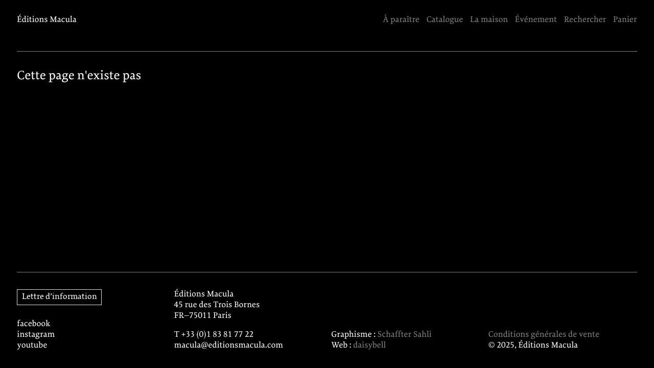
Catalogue (445, 19)
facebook (33, 323)
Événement (536, 19)
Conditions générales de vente (543, 334)
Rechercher (585, 19)
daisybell (369, 345)
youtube (32, 345)
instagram (36, 334)
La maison (489, 19)
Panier (625, 19)
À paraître (401, 19)
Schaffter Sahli (405, 334)
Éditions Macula (47, 19)
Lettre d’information (59, 296)
